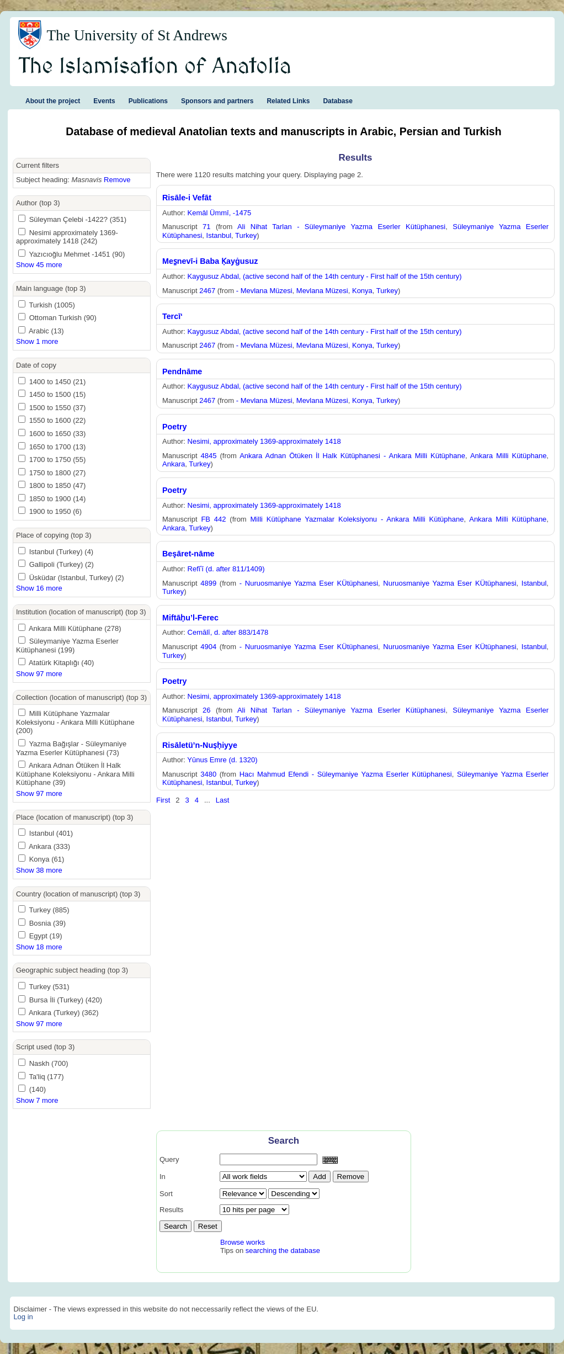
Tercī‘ (172, 316)
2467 (207, 290)
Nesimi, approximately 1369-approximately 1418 (264, 441)
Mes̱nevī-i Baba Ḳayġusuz (210, 261)
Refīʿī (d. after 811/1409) (226, 569)
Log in (23, 1317)
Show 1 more (37, 341)
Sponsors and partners (217, 101)
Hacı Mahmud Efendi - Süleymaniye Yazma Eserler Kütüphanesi (346, 774)
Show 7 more (37, 1100)
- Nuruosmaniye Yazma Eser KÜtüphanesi (309, 583)
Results (171, 1210)
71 (206, 226)
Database (337, 101)
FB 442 (213, 519)
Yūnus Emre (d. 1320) (222, 760)
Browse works (242, 1242)
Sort (166, 1194)
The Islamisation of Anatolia (155, 67)
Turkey (246, 235)
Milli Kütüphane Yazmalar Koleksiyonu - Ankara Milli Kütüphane (357, 519)
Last (223, 800)
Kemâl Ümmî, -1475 (220, 213)
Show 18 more (39, 947)
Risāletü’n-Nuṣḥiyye (199, 745)
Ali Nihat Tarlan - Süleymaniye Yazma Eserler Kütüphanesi (341, 226)
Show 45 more (39, 265)
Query (169, 1159)
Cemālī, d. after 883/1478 (228, 632)
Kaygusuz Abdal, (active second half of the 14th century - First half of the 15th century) (325, 276)
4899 (208, 583)
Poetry (174, 426)
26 (206, 710)
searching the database (283, 1250)
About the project (52, 101)
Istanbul (219, 235)
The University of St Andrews (136, 35)
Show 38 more (39, 870)
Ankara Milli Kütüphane (508, 456)
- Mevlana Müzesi (264, 290)
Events (104, 101)
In (162, 1176)
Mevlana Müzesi (322, 290)
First (163, 800)
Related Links (288, 101)
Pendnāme (182, 371)
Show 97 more (39, 674)
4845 (209, 456)
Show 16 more (39, 588)
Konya (362, 290)
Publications (148, 101)
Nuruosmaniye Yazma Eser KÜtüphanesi (449, 583)
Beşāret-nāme (188, 553)
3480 (208, 774)
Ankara (173, 464)
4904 (208, 647)
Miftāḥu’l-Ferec (190, 617)
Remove (117, 180)
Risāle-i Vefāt (186, 197)
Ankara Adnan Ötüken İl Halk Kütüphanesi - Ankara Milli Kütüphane (352, 456)
